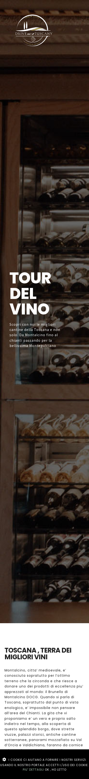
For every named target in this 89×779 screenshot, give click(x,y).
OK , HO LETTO (55, 770)
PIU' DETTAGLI (33, 770)
